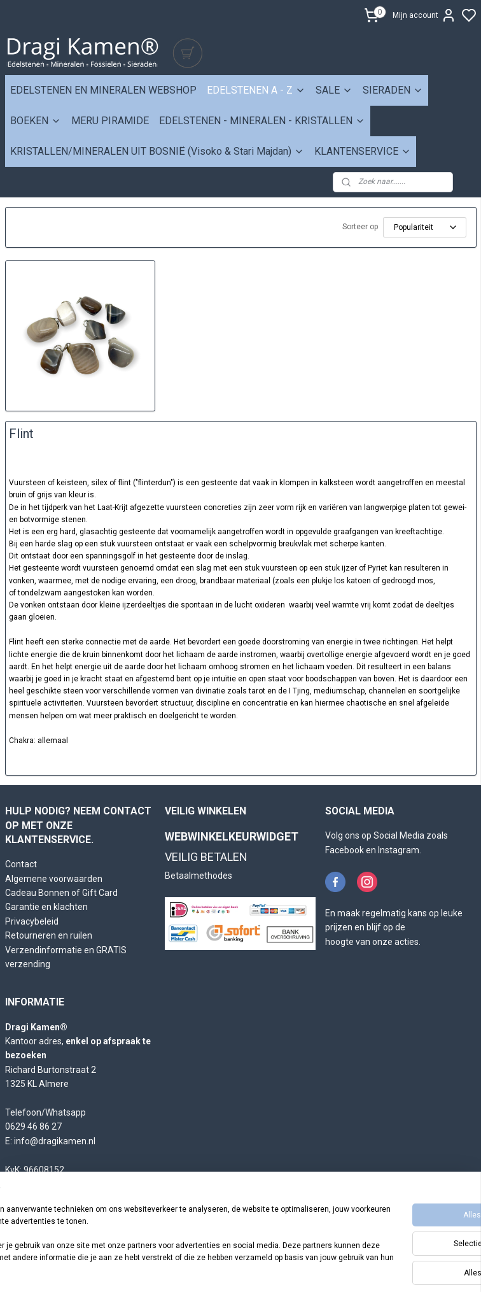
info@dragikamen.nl (54, 1141)
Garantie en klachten (46, 907)
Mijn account (424, 15)
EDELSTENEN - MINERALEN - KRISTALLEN (262, 121)
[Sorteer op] (425, 227)
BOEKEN (35, 121)
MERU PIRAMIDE (110, 121)
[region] (156, 1235)
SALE (334, 90)
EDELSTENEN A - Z (256, 90)
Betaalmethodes (198, 875)
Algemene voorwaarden (53, 879)
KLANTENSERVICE (362, 151)
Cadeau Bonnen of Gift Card (61, 893)
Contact (21, 864)
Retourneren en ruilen (48, 935)
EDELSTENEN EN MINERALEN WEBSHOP (103, 90)
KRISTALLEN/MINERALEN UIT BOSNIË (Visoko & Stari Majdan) (157, 151)
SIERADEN (393, 90)
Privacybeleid (32, 921)
